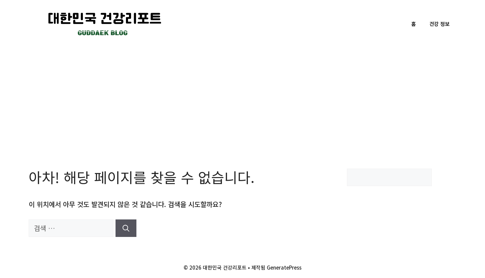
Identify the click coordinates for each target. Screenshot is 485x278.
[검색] (126, 228)
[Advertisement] (242, 98)
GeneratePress (284, 267)
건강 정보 (439, 23)
